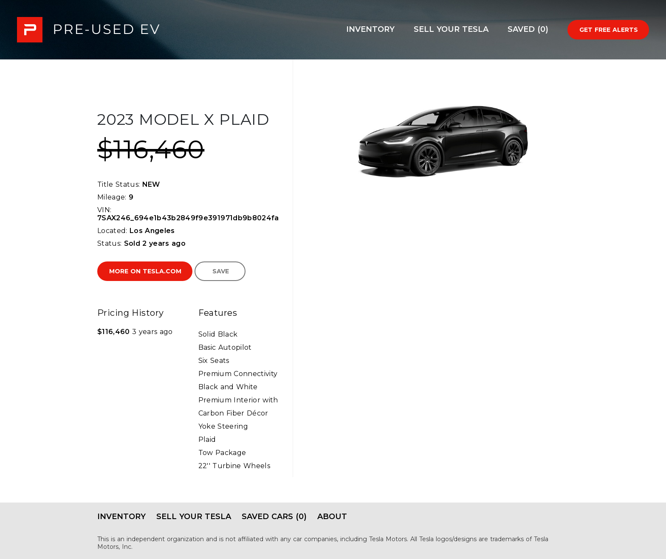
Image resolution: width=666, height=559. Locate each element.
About (332, 516)
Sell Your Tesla (451, 29)
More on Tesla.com (145, 271)
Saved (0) (528, 29)
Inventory (370, 29)
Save (220, 271)
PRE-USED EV (88, 29)
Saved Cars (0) (274, 516)
